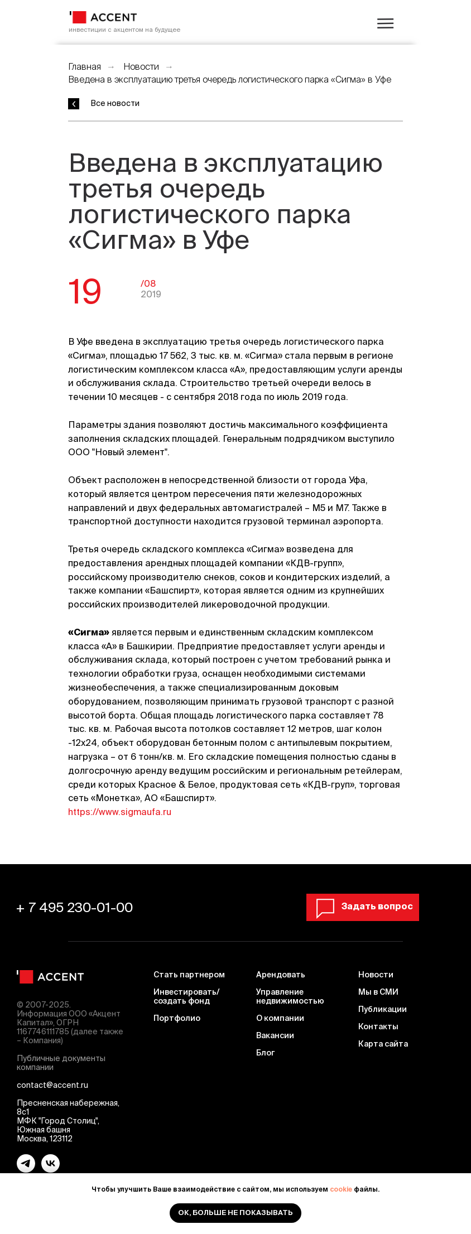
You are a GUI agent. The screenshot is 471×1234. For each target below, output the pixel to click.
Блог (265, 1052)
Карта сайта (383, 1043)
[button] (364, 906)
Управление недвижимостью (290, 996)
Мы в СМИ (378, 991)
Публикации (382, 1009)
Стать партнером (189, 974)
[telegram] (26, 1169)
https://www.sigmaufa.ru (119, 812)
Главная (84, 66)
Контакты (378, 1026)
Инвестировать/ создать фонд (186, 996)
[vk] (50, 1169)
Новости (141, 66)
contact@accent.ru (52, 1085)
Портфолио (176, 1018)
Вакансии (275, 1035)
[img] (103, 17)
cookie (341, 1189)
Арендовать (280, 974)
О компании (280, 1018)
